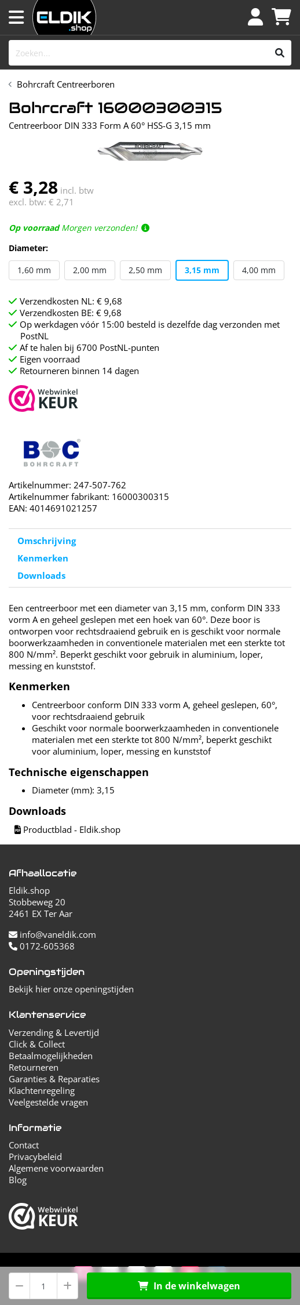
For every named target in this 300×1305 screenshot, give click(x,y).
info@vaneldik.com (52, 934)
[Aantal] (43, 1286)
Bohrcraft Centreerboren (66, 84)
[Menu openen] (16, 17)
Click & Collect (37, 1044)
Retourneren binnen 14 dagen (79, 370)
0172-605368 (42, 946)
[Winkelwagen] (281, 17)
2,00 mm (90, 270)
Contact (24, 1145)
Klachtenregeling (42, 1090)
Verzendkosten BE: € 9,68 (71, 312)
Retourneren (33, 1067)
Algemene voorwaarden (56, 1168)
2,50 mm (145, 270)
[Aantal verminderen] (19, 1286)
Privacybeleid (35, 1156)
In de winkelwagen (189, 1285)
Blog (18, 1180)
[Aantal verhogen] (67, 1286)
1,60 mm (34, 270)
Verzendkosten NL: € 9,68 (71, 301)
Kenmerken (42, 558)
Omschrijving (46, 540)
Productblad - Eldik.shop (67, 829)
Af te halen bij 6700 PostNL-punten (89, 347)
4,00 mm (259, 270)
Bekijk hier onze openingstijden (71, 989)
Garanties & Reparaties (54, 1079)
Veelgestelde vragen (48, 1102)
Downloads (41, 575)
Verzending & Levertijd (54, 1032)
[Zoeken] (279, 53)
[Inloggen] (255, 17)
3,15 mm (202, 270)
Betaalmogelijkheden (51, 1055)
